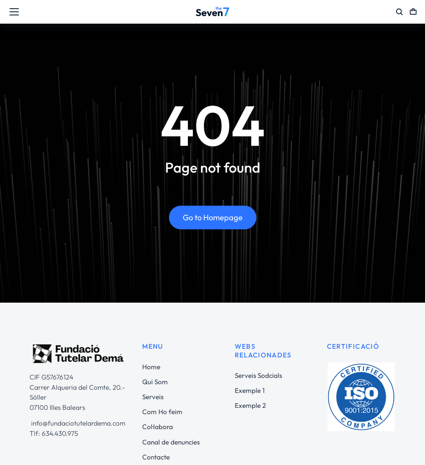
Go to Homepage (213, 218)
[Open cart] (413, 12)
